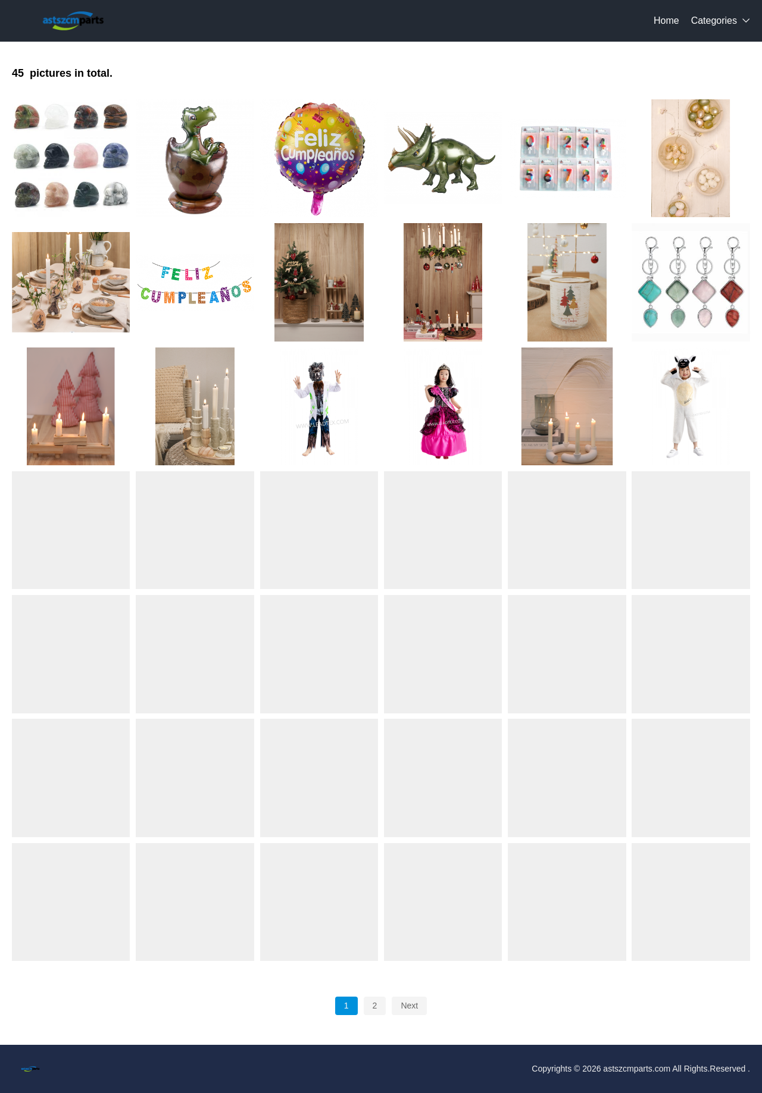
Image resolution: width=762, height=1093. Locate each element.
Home (666, 20)
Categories (714, 20)
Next (409, 1005)
